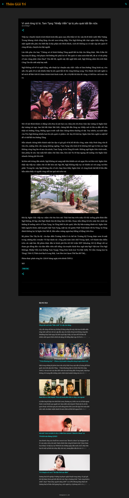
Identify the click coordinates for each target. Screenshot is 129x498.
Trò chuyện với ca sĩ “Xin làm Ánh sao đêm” (54, 472)
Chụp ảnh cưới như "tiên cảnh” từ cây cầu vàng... (55, 325)
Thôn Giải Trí (16, 4)
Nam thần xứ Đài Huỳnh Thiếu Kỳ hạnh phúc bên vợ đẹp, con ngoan (61, 397)
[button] (23, 30)
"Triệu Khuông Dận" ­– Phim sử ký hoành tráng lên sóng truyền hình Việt (63, 361)
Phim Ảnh (25, 268)
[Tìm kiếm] (126, 4)
